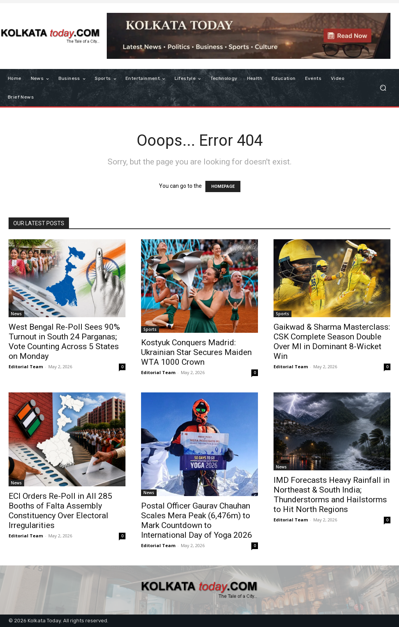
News (16, 313)
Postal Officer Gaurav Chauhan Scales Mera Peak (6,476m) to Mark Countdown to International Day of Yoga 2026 (196, 520)
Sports (150, 329)
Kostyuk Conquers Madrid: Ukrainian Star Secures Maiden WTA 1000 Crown (196, 352)
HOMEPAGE (223, 186)
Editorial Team (26, 366)
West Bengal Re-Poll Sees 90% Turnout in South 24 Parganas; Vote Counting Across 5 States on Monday (64, 341)
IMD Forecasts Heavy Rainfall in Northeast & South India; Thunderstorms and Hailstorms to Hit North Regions (332, 494)
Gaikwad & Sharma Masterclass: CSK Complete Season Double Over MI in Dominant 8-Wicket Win (332, 341)
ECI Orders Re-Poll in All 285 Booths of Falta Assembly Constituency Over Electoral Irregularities (60, 510)
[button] (383, 88)
